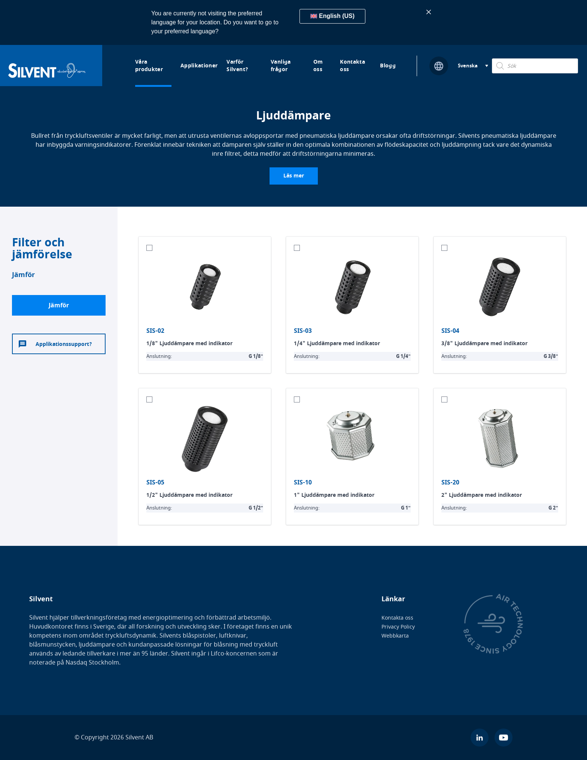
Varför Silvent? (237, 65)
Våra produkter (149, 65)
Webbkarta (395, 636)
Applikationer (199, 66)
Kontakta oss (352, 65)
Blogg (388, 66)
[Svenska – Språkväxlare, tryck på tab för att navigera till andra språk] (473, 66)
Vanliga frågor (281, 65)
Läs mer (293, 176)
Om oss (318, 65)
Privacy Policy (398, 627)
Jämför (59, 305)
